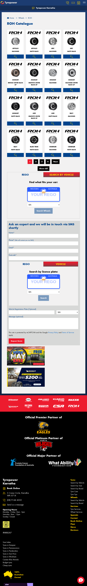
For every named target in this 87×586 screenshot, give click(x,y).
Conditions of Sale (29, 582)
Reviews (74, 508)
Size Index (7, 520)
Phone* (21, 240)
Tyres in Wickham (9, 534)
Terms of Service (68, 332)
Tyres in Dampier (9, 523)
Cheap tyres (7, 543)
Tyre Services (75, 487)
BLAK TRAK (34, 147)
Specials (74, 492)
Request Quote (16, 341)
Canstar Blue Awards (11, 537)
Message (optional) (16, 316)
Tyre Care (74, 469)
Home (10, 18)
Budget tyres (7, 540)
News (73, 505)
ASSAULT (15, 80)
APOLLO (15, 48)
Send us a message (15, 482)
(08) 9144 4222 (14, 478)
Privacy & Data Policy (16, 582)
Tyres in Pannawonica (11, 526)
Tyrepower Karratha (43, 8)
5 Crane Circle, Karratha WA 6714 (18, 472)
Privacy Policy (53, 332)
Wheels (74, 475)
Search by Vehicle (77, 460)
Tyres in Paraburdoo (10, 528)
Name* (11, 233)
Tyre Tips (74, 472)
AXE (34, 113)
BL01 (71, 113)
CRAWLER (52, 147)
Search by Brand (77, 466)
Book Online (76, 498)
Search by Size (76, 463)
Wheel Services (76, 490)
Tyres (73, 457)
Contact (74, 495)
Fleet (73, 502)
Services (74, 484)
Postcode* (12, 255)
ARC (52, 48)
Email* (11, 247)
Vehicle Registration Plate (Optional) (22, 309)
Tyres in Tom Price (9, 531)
